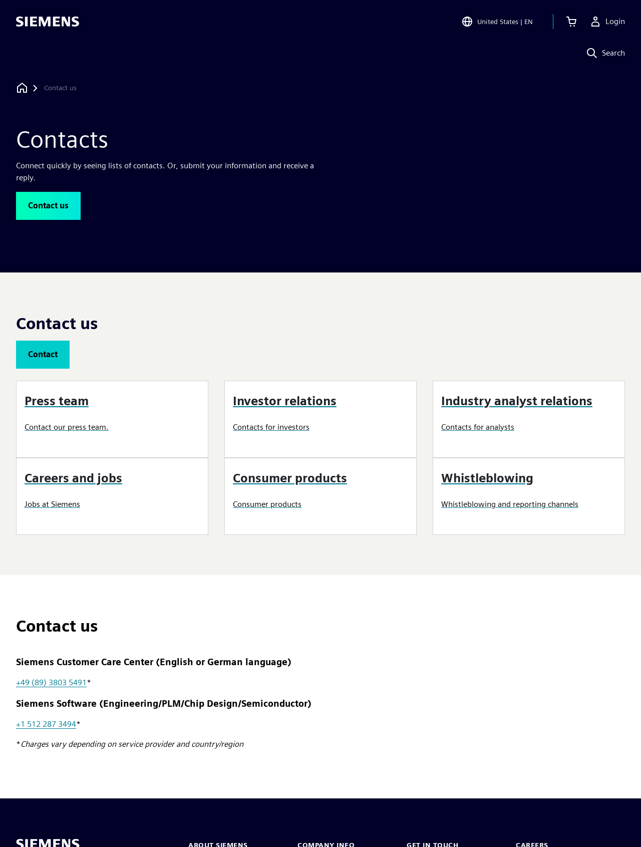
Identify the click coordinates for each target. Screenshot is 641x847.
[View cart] (571, 22)
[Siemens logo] (47, 22)
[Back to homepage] (22, 88)
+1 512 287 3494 (46, 724)
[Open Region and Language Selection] (497, 22)
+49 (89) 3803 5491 (51, 682)
